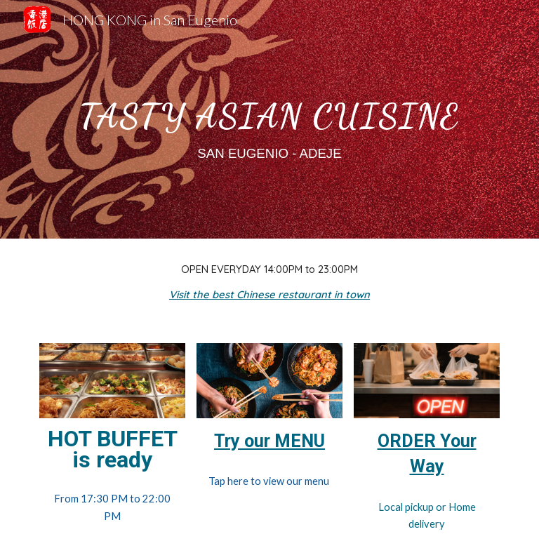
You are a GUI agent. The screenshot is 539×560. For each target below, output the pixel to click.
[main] (269, 119)
